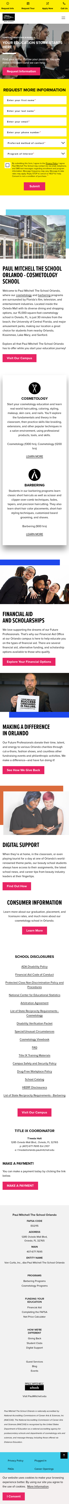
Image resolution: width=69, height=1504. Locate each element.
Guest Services (34, 1361)
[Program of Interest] (35, 153)
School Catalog (34, 1079)
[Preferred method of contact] (35, 143)
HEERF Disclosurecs (34, 1087)
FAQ (34, 1047)
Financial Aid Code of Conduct (34, 974)
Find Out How (17, 886)
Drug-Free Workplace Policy (34, 1071)
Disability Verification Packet (34, 1023)
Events (34, 1370)
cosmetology (24, 295)
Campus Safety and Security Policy (34, 1063)
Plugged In (40, 1460)
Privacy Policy (52, 163)
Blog (34, 1366)
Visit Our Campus (19, 358)
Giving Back (34, 1338)
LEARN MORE (34, 456)
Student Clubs (34, 1343)
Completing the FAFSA (34, 1312)
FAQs (11, 1468)
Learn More (34, 930)
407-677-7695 (34, 1251)
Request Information (21, 71)
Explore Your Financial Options (29, 662)
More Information (38, 1486)
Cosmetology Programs (35, 1285)
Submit (35, 186)
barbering (44, 295)
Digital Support (34, 1347)
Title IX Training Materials (34, 1055)
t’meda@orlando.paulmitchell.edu (36, 1150)
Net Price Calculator (34, 1316)
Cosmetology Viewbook (34, 1039)
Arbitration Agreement (34, 1003)
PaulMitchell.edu (37, 1396)
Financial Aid (34, 1307)
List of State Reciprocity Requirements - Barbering (34, 1095)
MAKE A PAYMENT (20, 1186)
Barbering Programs (34, 1281)
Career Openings (44, 1468)
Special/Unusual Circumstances (34, 1031)
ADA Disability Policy (34, 966)
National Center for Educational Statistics (34, 995)
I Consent (14, 1496)
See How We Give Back (23, 770)
